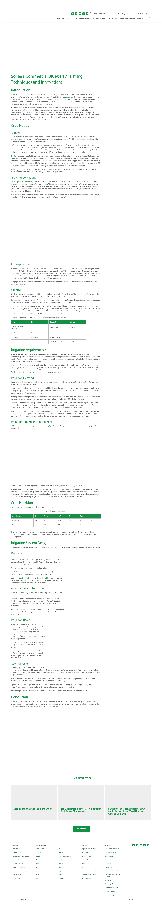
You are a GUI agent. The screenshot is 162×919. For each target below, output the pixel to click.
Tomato (61, 891)
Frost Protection (18, 891)
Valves (84, 883)
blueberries (66, 97)
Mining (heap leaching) (20, 883)
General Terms (86, 898)
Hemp (37, 895)
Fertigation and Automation (90, 887)
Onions (61, 869)
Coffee (38, 880)
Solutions (65, 18)
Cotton (38, 891)
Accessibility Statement (112, 887)
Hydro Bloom (47, 578)
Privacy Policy (109, 883)
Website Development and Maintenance (138, 917)
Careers (129, 14)
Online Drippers (87, 869)
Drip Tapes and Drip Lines (89, 865)
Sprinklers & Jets (87, 872)
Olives (60, 865)
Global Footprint (110, 872)
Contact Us (115, 14)
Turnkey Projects (85, 18)
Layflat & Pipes (86, 876)
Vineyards (62, 895)
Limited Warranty (87, 895)
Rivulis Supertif (24, 578)
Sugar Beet (62, 883)
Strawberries (63, 880)
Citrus (37, 883)
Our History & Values (111, 869)
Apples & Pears (40, 865)
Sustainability (139, 14)
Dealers (148, 14)
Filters (84, 880)
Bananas (38, 872)
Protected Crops (18, 895)
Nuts (37, 898)
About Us (140, 18)
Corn (37, 887)
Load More (81, 845)
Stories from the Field (127, 18)
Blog (123, 14)
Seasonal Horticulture (19, 876)
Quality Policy (109, 880)
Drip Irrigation (17, 865)
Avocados (39, 869)
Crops (58, 18)
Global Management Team (113, 865)
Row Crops (16, 898)
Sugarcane (62, 887)
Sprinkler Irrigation (18, 869)
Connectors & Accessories (90, 891)
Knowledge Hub (99, 18)
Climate (15, 887)
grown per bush (23, 182)
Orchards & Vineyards (19, 880)
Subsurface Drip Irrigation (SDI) (22, 872)
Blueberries (15, 156)
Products (73, 18)
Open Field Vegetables (66, 872)
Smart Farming (112, 18)
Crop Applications (41, 861)
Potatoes (61, 876)
